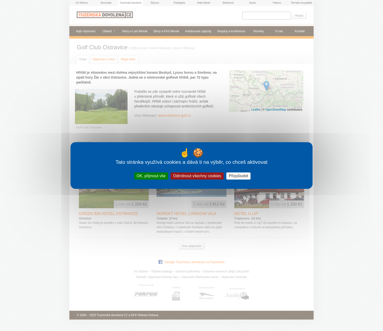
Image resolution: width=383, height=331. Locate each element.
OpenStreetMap (275, 109)
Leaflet (255, 109)
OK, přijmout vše (151, 176)
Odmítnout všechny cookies (197, 176)
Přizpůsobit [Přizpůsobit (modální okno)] (238, 176)
